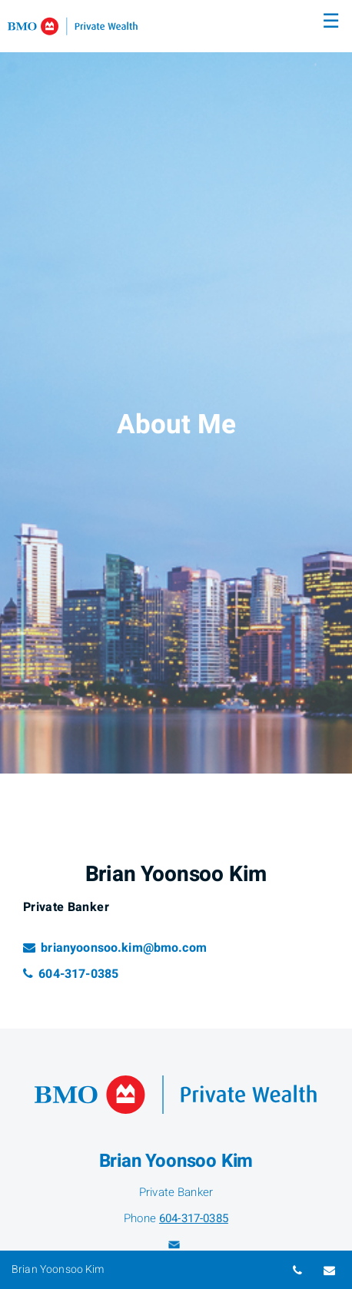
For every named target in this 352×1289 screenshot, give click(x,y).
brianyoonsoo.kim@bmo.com (115, 948)
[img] (176, 387)
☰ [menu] (331, 21)
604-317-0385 (70, 974)
